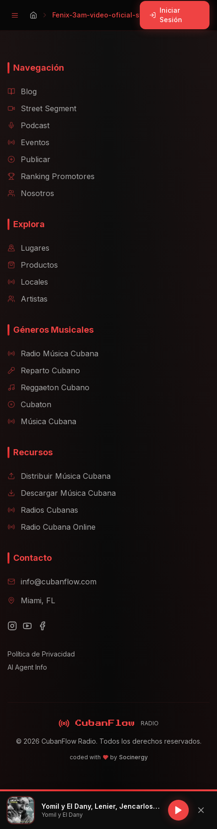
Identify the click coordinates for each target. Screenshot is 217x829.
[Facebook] (42, 626)
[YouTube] (27, 626)
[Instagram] (12, 626)
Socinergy (133, 757)
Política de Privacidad (41, 654)
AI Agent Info (27, 667)
